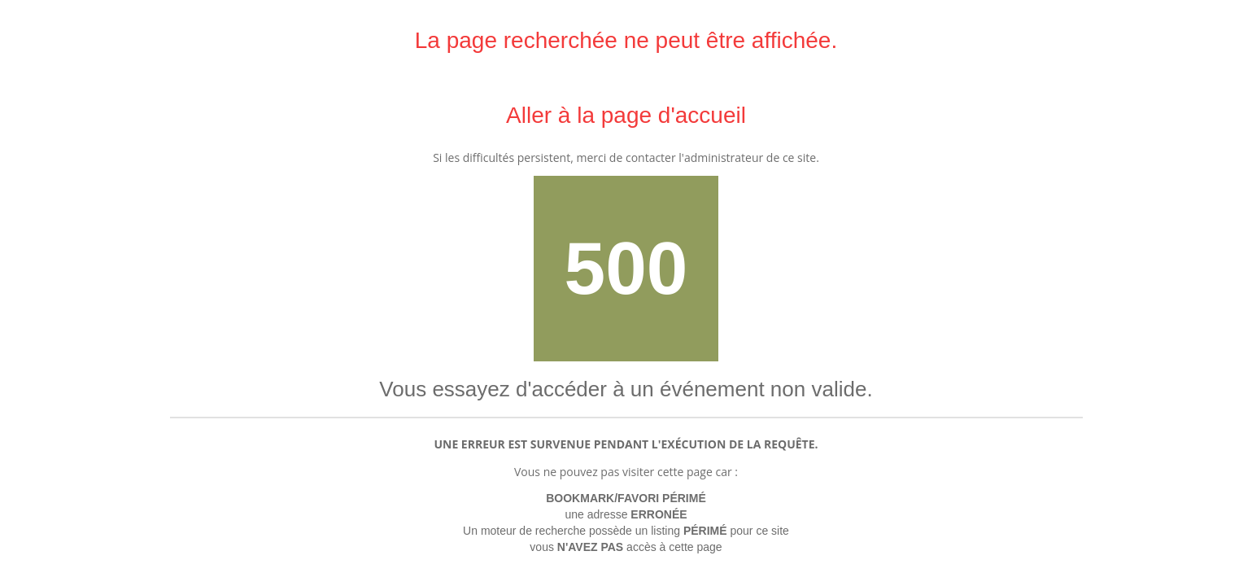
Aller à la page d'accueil (626, 115)
